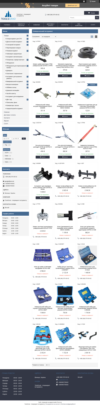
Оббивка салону (11, 87)
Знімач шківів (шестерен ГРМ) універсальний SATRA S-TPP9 (42, 64)
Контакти (64, 25)
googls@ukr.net (9, 181)
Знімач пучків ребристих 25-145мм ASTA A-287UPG (65, 186)
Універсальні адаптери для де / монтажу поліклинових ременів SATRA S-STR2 (87, 106)
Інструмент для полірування (14, 96)
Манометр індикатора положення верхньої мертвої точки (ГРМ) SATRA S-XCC (65, 65)
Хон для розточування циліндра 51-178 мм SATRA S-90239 (65, 147)
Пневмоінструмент (12, 51)
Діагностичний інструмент (14, 41)
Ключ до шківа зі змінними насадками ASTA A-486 (42, 267)
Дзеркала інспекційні (12, 90)
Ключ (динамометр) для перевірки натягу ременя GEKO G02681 (65, 228)
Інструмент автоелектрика (14, 56)
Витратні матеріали (12, 84)
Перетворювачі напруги (13, 48)
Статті (93, 25)
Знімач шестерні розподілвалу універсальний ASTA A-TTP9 (42, 227)
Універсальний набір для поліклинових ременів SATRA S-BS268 (87, 308)
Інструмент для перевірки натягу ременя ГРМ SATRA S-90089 (42, 187)
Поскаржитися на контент (53, 404)
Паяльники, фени (11, 102)
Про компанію (79, 24)
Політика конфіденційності (68, 404)
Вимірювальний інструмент (14, 81)
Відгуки (6, 121)
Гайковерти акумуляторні (14, 53)
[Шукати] (97, 17)
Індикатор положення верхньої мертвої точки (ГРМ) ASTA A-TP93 (87, 147)
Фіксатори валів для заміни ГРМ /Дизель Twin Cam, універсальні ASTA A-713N (87, 348)
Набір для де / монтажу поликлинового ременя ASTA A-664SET (65, 268)
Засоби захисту (11, 93)
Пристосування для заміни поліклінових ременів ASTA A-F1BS (87, 65)
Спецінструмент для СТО (14, 38)
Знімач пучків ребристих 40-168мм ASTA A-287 (87, 186)
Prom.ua (59, 402)
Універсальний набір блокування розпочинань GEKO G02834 (65, 106)
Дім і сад (9, 99)
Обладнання (10, 63)
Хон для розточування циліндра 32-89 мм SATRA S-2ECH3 (42, 147)
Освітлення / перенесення (14, 73)
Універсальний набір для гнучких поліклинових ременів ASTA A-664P (42, 308)
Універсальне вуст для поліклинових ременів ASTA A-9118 (87, 268)
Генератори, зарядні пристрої (15, 59)
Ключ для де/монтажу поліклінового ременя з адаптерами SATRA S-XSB (87, 228)
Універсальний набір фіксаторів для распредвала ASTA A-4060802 (65, 348)
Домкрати (9, 70)
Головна (7, 25)
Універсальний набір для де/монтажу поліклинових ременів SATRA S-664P (65, 308)
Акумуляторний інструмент (14, 108)
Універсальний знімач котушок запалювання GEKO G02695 (42, 106)
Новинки (36, 25)
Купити (43, 74)
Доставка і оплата (50, 24)
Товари (6, 35)
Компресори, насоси (12, 105)
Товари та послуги (21, 24)
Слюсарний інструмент (13, 44)
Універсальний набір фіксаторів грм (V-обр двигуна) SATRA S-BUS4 (43, 348)
